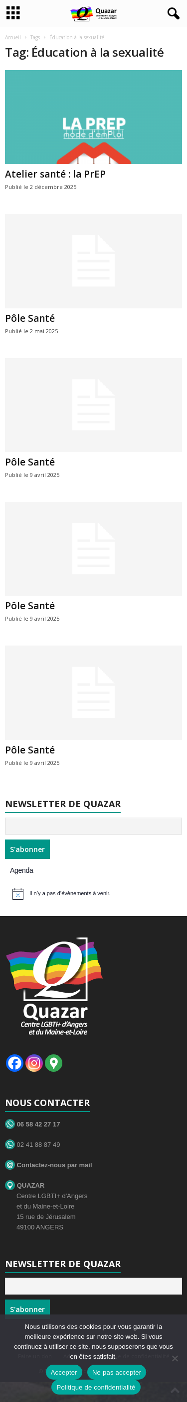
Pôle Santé (30, 318)
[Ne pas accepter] (175, 1358)
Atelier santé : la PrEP (55, 174)
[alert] (95, 894)
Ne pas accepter (116, 1372)
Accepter (64, 1372)
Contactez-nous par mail (48, 1165)
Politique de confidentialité (95, 1387)
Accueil (13, 37)
